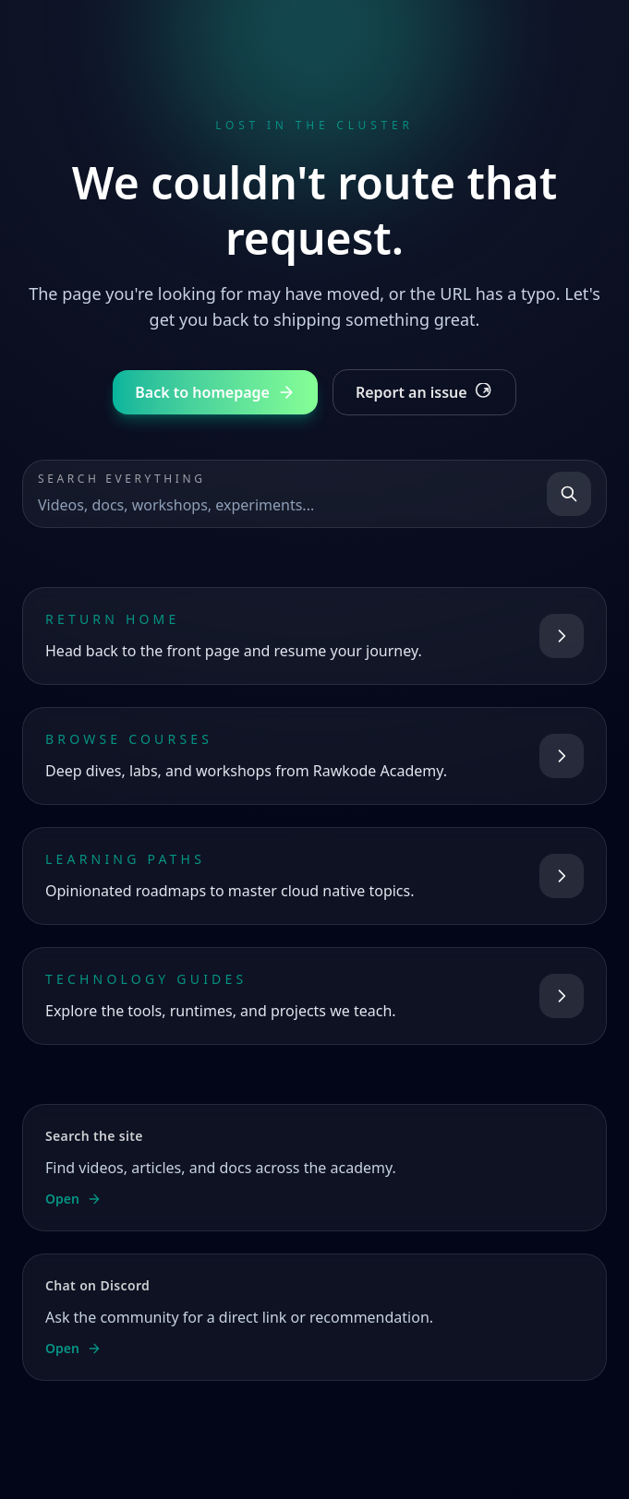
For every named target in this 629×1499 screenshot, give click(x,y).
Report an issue (424, 392)
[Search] (569, 494)
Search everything (121, 479)
